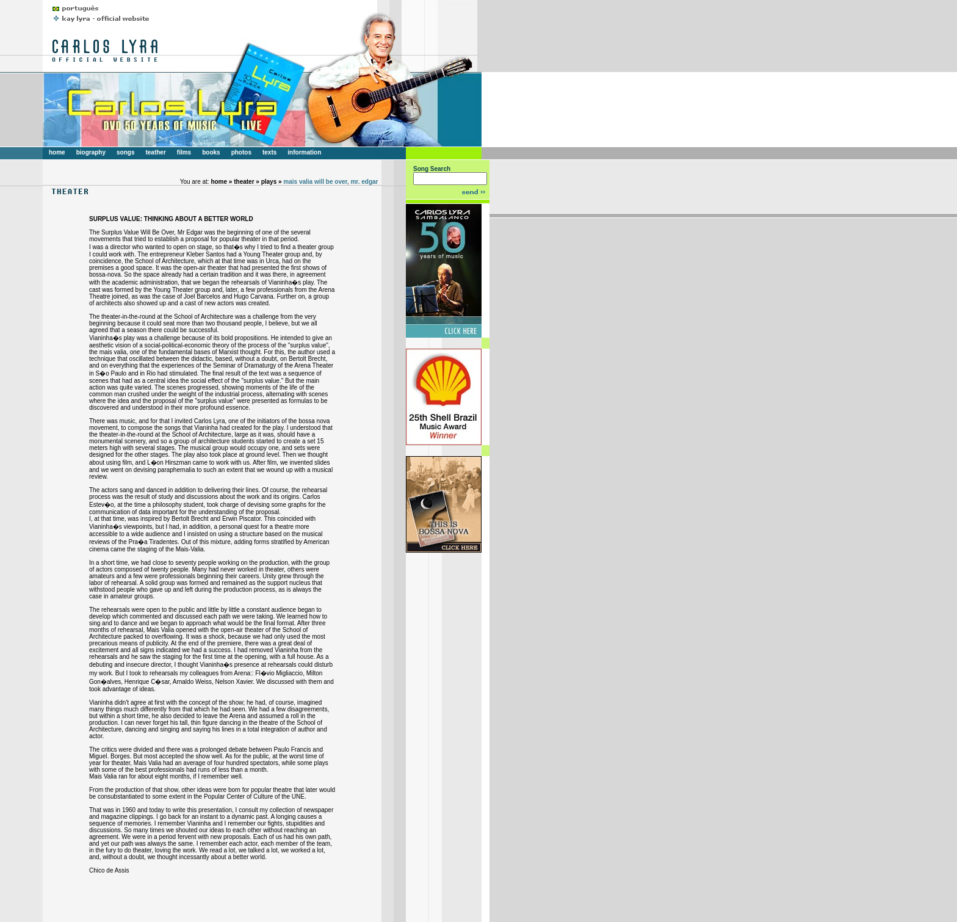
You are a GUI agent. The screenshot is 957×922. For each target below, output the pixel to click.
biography (91, 152)
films (184, 152)
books (211, 152)
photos (241, 152)
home (57, 152)
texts (269, 152)
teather (155, 152)
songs (125, 152)
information (304, 152)
